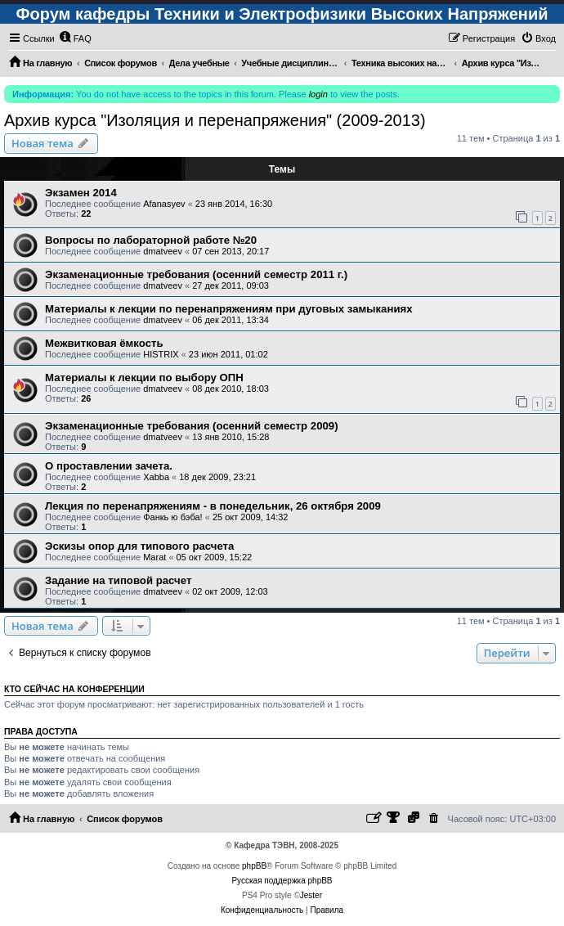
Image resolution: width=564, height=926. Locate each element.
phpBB (254, 865)
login (318, 94)
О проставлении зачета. (108, 466)
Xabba (156, 477)
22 (86, 213)
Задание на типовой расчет (118, 580)
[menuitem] (75, 38)
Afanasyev (164, 204)
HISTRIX (160, 354)
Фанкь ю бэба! (172, 517)
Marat (154, 557)
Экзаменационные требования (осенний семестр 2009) (191, 426)
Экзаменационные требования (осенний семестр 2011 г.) (196, 274)
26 (86, 398)
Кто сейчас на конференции (74, 689)
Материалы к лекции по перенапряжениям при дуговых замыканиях (229, 309)
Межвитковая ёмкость (104, 343)
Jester (311, 895)
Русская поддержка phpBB (281, 880)
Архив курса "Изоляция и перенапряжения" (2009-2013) (215, 120)
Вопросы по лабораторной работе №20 (151, 240)
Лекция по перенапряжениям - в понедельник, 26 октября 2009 (213, 506)
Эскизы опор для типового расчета (139, 546)
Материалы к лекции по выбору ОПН (144, 377)
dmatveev (162, 251)
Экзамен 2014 (81, 193)
